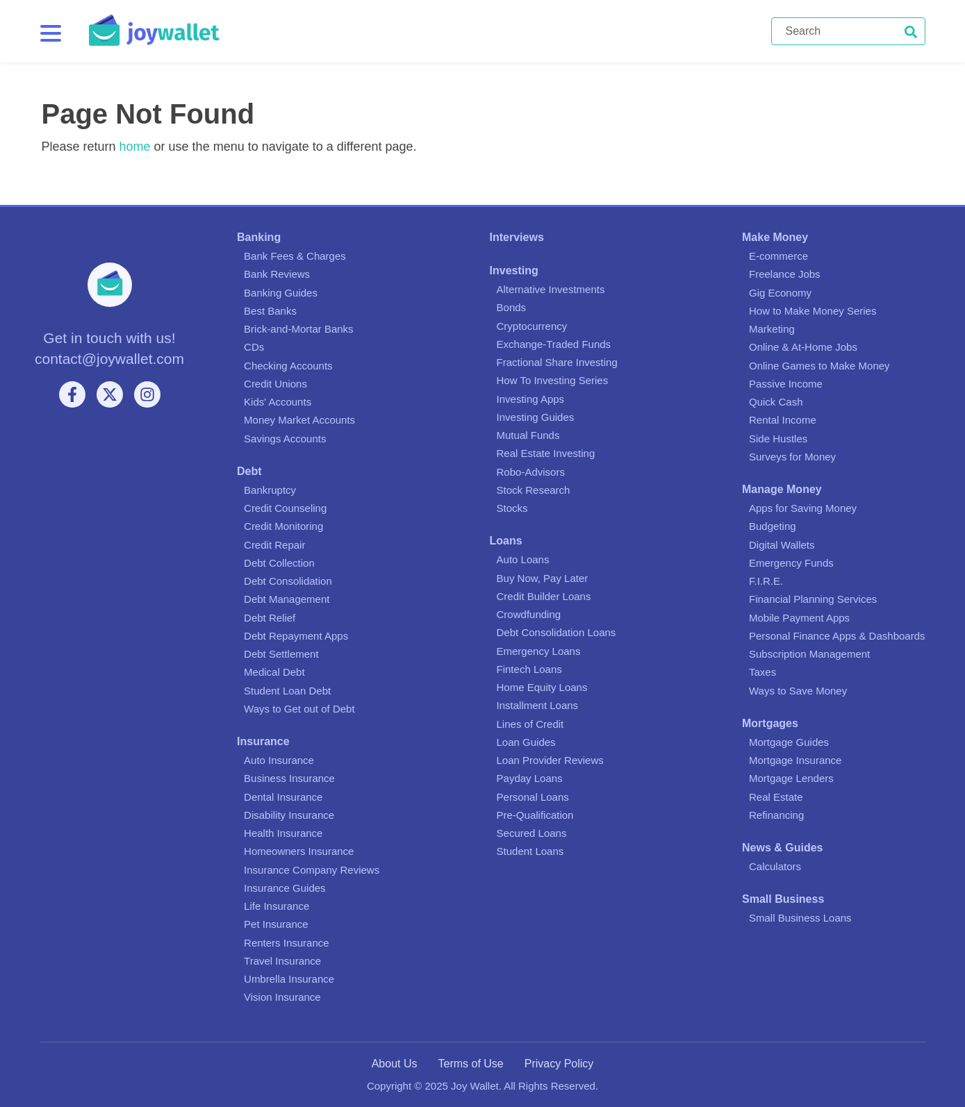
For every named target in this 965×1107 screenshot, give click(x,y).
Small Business (783, 899)
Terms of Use (470, 1063)
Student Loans (530, 851)
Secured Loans (532, 833)
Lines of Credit (530, 724)
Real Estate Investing (546, 453)
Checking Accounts (288, 366)
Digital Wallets (781, 545)
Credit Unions (275, 384)
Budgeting (772, 526)
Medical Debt (274, 672)
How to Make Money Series (812, 311)
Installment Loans (538, 705)
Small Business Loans (800, 918)
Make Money (775, 237)
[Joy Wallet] (430, 31)
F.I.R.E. (766, 581)
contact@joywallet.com (109, 359)
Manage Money (782, 489)
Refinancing (776, 815)
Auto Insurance (279, 760)
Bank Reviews (277, 274)
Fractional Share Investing (557, 362)
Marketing (772, 329)
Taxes (762, 672)
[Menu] (50, 33)
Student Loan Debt (287, 691)
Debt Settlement (281, 654)
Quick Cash (776, 402)
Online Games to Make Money (819, 366)
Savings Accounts (285, 438)
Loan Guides (526, 742)
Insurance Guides (285, 888)
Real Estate (776, 797)
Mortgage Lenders (791, 778)
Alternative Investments (551, 289)
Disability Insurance (289, 815)
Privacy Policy (559, 1063)
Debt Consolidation (288, 581)
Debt (249, 471)
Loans (506, 541)
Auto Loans (523, 559)
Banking (259, 237)
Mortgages (770, 723)
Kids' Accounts (277, 402)
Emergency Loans (539, 651)
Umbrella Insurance (289, 979)
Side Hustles (778, 438)
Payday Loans (530, 778)
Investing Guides (536, 417)
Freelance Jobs (784, 274)
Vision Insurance (282, 997)
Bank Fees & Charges (295, 256)
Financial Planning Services (813, 599)
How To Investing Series (553, 380)
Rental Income (782, 420)
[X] (110, 394)
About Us (395, 1063)
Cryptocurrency (532, 326)
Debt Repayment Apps (296, 636)
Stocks (512, 508)
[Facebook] (72, 394)
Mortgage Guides (789, 742)
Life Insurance (276, 906)
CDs (254, 347)
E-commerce (778, 256)
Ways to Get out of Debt (299, 709)
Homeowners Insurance (299, 851)
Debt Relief (269, 618)
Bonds (512, 307)
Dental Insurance (283, 797)
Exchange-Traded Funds (554, 344)
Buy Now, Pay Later (542, 578)
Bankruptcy (270, 490)
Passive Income (786, 384)
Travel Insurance (282, 961)
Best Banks (270, 311)
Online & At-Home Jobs (803, 347)
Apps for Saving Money (803, 508)
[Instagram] (147, 394)
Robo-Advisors (531, 472)
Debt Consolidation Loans (556, 632)
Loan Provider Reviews (550, 760)
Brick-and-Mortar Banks (299, 329)
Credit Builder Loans (544, 596)
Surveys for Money (792, 457)
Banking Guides (280, 293)
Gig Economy (780, 293)
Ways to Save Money (798, 691)
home (135, 146)
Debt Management (286, 599)
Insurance (263, 741)
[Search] (848, 31)
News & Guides (782, 848)
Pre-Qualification (535, 815)
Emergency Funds (791, 563)
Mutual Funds (528, 435)
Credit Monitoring (283, 526)
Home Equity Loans (542, 687)
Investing (514, 270)
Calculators (775, 866)
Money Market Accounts (299, 420)
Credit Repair (274, 545)
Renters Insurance (286, 943)
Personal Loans (533, 797)
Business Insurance (289, 778)
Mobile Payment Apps (799, 618)
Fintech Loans (529, 669)
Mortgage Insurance (795, 760)
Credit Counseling (285, 508)
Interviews (517, 237)
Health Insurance (283, 833)
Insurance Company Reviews (311, 870)
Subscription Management (809, 654)
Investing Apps (531, 399)
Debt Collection (279, 563)
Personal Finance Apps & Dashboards (837, 636)
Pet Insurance (276, 924)
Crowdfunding (529, 614)
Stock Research (533, 490)
